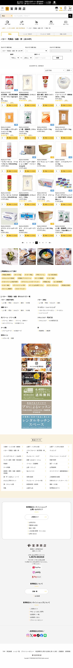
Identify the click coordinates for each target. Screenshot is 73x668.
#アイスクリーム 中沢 (19, 285)
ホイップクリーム (7, 323)
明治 (9, 303)
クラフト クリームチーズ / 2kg (9, 229)
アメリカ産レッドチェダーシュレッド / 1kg (9, 130)
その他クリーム (19, 323)
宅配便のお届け (32, 525)
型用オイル (4, 335)
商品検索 (9, 651)
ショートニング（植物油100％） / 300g (63, 96)
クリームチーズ (6, 330)
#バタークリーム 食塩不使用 (9, 281)
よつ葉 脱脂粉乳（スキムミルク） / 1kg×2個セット (63, 229)
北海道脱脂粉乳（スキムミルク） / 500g (27, 196)
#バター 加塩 (50, 278)
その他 (27, 303)
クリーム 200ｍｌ (7, 320)
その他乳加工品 (52, 320)
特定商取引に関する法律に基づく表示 (46, 651)
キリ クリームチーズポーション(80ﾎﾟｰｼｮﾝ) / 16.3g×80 (27, 164)
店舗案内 (61, 651)
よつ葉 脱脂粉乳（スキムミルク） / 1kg (27, 130)
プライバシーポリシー (36, 620)
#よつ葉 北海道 (53, 274)
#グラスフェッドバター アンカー (30, 281)
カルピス (15, 303)
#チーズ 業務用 (39, 278)
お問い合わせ (32, 533)
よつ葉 (3, 303)
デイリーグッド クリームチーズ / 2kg (45, 196)
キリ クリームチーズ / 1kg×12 (27, 229)
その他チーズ (16, 330)
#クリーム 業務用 (7, 288)
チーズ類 (4, 327)
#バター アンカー (20, 288)
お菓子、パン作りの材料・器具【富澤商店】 (14, 28)
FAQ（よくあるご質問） (36, 611)
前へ (23, 242)
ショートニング (43, 313)
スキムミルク (42, 320)
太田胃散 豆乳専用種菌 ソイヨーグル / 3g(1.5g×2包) (9, 97)
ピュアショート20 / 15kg (45, 228)
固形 (12, 338)
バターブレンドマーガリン (46, 310)
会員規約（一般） (34, 614)
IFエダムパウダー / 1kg (44, 129)
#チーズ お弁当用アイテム (36, 285)
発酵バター (4, 307)
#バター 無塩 (5, 285)
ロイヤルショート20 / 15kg (45, 163)
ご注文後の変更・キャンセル (36, 531)
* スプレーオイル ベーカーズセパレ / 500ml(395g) (9, 163)
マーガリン (59, 310)
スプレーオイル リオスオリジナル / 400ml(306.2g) (9, 196)
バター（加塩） (42, 300)
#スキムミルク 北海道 (8, 278)
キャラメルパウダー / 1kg (63, 129)
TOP (4, 651)
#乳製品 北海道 (66, 285)
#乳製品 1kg (46, 281)
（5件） (66, 100)
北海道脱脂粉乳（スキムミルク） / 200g (27, 96)
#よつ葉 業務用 (58, 281)
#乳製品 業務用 (6, 274)
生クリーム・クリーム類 (8, 317)
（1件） (12, 102)
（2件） (12, 135)
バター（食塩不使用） (8, 300)
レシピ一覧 (16, 651)
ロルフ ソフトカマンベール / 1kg (63, 163)
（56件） (30, 135)
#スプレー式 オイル (52, 285)
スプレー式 (5, 338)
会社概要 (36, 596)
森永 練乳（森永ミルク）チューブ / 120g (45, 96)
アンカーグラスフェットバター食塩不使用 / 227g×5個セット (63, 197)
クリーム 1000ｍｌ (21, 320)
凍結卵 (47, 330)
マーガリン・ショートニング (46, 307)
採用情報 (67, 651)
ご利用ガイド (33, 609)
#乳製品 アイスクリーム (24, 278)
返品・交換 (31, 528)
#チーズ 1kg (17, 274)
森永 (21, 303)
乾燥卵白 (41, 330)
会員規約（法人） (34, 617)
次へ (50, 242)
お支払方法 (31, 522)
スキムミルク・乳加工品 (45, 317)
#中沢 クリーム (40, 274)
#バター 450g (28, 274)
